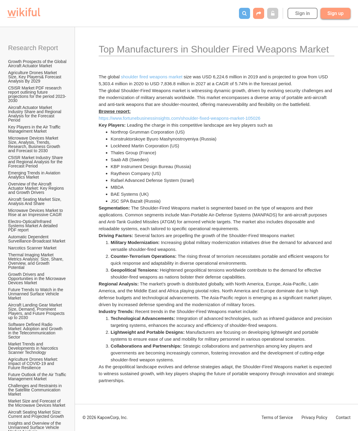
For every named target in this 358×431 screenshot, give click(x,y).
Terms (277, 417)
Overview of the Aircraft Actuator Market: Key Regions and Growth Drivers (36, 188)
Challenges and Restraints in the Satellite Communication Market (35, 389)
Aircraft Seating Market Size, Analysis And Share (35, 201)
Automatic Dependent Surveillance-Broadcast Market (36, 238)
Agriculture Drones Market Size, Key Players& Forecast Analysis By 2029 (35, 76)
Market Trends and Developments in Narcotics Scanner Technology (33, 348)
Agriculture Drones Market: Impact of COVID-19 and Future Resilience (33, 363)
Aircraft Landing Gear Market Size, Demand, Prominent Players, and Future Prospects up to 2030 (37, 311)
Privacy (314, 417)
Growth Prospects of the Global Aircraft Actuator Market (37, 63)
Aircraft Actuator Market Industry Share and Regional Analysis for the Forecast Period (35, 113)
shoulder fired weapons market (151, 76)
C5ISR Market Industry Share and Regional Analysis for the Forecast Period (36, 161)
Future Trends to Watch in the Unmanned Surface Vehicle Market (36, 293)
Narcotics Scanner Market (32, 248)
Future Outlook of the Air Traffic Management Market (37, 376)
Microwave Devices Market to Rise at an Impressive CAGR (36, 212)
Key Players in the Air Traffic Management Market (35, 129)
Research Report (33, 48)
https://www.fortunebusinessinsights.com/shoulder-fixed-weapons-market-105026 (179, 118)
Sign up (335, 13)
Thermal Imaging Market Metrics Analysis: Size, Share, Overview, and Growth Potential (36, 261)
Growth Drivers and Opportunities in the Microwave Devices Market (37, 278)
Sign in (302, 13)
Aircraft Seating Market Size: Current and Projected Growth (36, 414)
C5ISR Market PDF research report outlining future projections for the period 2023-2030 (37, 94)
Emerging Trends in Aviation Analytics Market (34, 174)
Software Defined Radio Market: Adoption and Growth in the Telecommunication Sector (36, 330)
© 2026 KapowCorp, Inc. (105, 417)
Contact (343, 417)
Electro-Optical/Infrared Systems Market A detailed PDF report (33, 225)
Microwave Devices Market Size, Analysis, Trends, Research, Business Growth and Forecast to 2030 (34, 144)
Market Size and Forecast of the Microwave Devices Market (36, 403)
